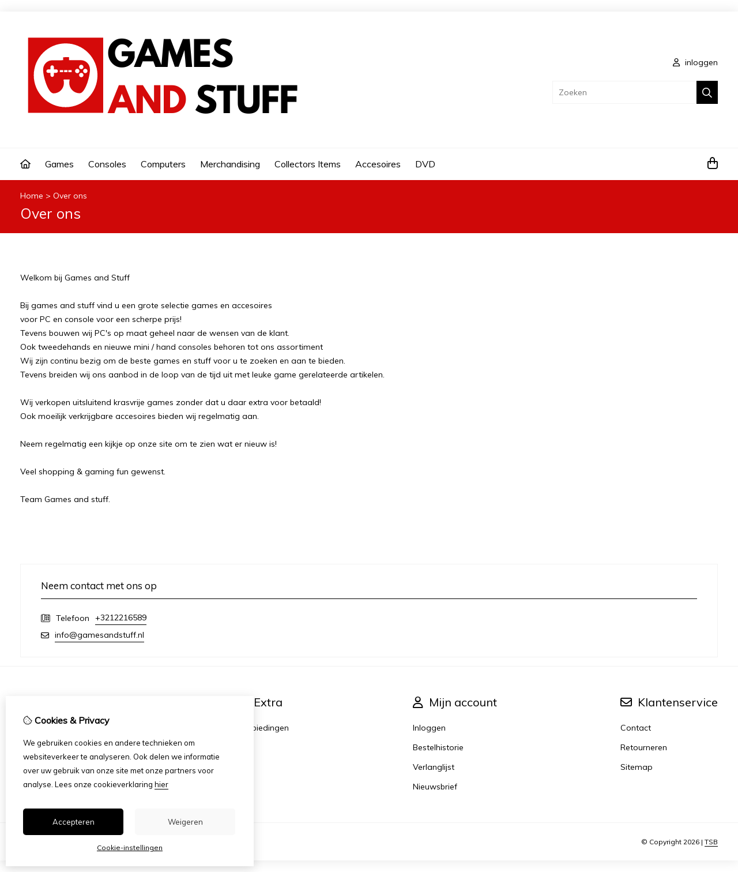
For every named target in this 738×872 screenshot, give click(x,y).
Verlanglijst (433, 767)
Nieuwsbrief (435, 786)
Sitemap (636, 767)
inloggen (695, 62)
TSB (711, 841)
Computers (163, 164)
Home (31, 195)
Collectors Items (307, 164)
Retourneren (643, 747)
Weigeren (185, 821)
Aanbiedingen (262, 728)
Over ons (70, 195)
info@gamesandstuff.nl (99, 635)
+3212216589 (120, 617)
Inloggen (429, 728)
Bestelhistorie (438, 747)
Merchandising (230, 164)
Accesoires (378, 164)
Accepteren (73, 821)
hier (161, 784)
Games (59, 164)
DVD (425, 164)
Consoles (107, 164)
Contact (635, 728)
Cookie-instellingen (130, 847)
